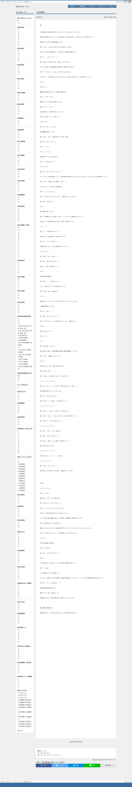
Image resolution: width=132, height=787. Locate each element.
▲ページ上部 (128, 781)
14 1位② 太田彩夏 (23, 361)
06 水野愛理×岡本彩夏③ (24, 704)
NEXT (114, 17)
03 (18, 34)
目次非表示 (39, 17)
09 (18, 246)
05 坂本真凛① (21, 469)
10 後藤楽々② (21, 481)
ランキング (112, 6)
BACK (106, 17)
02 (18, 32)
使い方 (72, 6)
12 (18, 253)
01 (18, 23)
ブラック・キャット (18, 1)
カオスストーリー (9, 1)
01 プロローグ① (22, 693)
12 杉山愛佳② (21, 485)
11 (18, 251)
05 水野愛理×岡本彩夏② (24, 702)
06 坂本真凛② (21, 471)
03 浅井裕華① (21, 464)
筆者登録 (82, 6)
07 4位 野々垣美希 (23, 338)
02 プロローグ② (22, 695)
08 (18, 244)
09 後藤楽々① (21, 478)
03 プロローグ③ (22, 697)
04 (18, 37)
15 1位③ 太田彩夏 (23, 364)
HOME (2, 1)
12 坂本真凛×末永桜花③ (24, 726)
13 (18, 256)
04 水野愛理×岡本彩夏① (24, 700)
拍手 (38, 762)
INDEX (110, 17)
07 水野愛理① (21, 473)
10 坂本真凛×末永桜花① (24, 721)
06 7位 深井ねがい (23, 335)
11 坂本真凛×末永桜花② (24, 724)
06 (18, 41)
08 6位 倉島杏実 (22, 340)
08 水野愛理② (21, 476)
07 (18, 44)
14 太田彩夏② (21, 490)
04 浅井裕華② (21, 466)
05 (18, 39)
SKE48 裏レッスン (28, 1)
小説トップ (20, 730)
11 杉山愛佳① (21, 483)
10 (18, 249)
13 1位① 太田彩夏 (23, 359)
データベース (101, 6)
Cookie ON (119, 2)
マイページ (92, 6)
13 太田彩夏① (21, 488)
